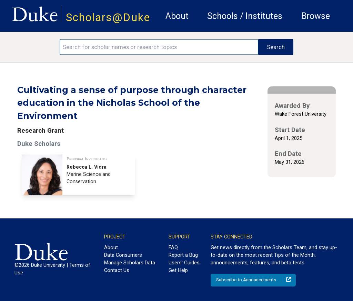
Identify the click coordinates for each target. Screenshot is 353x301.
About (177, 16)
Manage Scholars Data (129, 263)
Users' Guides (184, 263)
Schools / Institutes (244, 16)
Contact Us (116, 270)
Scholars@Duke (108, 17)
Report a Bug (183, 255)
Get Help (178, 270)
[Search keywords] (159, 47)
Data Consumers (123, 255)
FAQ (173, 247)
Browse (315, 16)
